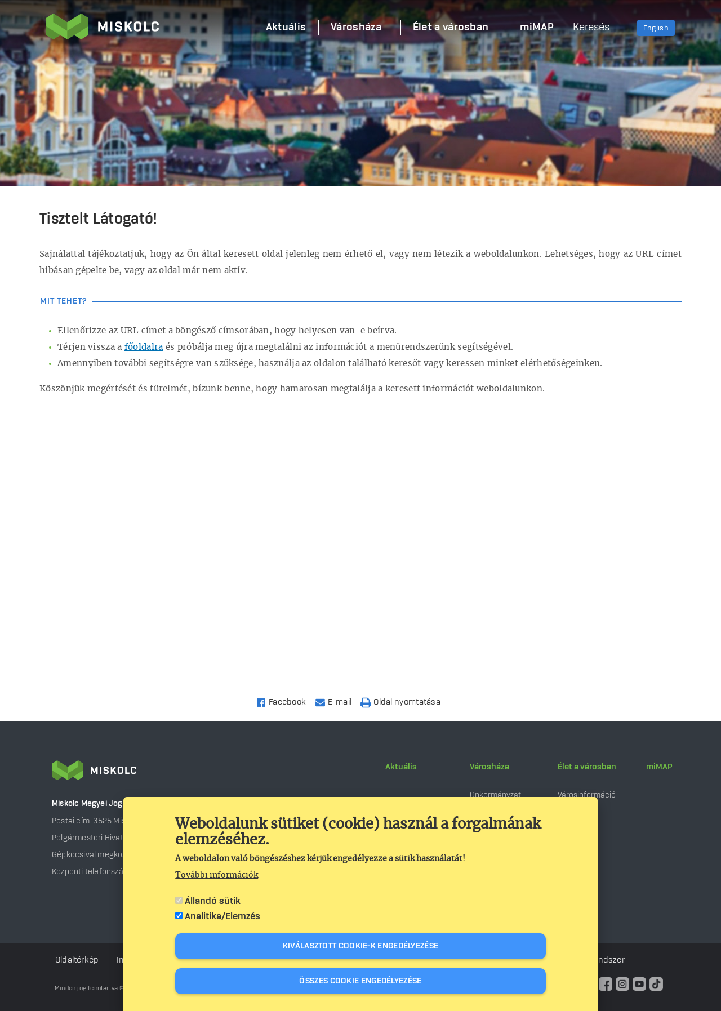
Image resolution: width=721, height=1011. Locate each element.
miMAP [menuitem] (537, 27)
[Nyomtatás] (405, 701)
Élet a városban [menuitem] (451, 27)
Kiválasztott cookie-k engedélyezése (361, 946)
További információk (216, 875)
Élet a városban (587, 767)
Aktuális (401, 767)
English (656, 28)
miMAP (659, 767)
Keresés (591, 27)
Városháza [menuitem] (356, 27)
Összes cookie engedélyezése (360, 981)
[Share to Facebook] (286, 701)
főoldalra (143, 347)
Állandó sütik (213, 901)
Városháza (489, 767)
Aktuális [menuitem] (286, 27)
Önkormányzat (495, 795)
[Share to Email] (338, 701)
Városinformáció (587, 795)
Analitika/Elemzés (222, 916)
